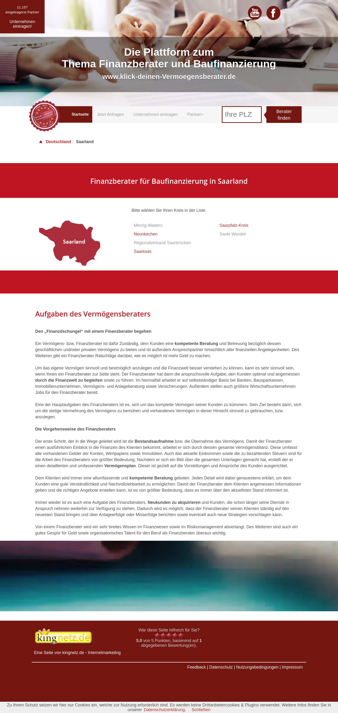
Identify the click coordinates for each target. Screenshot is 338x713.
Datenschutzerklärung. (165, 709)
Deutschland (55, 141)
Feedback (196, 667)
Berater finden (284, 115)
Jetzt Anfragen (110, 114)
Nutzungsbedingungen (257, 667)
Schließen (201, 709)
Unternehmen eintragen (155, 114)
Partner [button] (195, 114)
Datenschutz (221, 667)
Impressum (292, 667)
